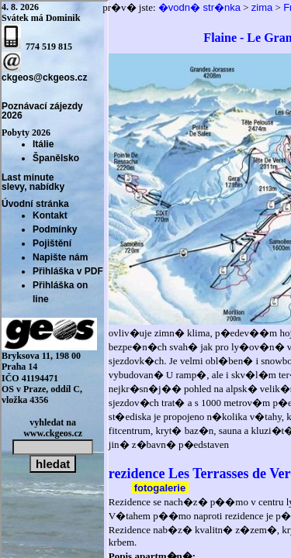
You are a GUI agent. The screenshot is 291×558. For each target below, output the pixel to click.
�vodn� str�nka (199, 7)
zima (261, 7)
